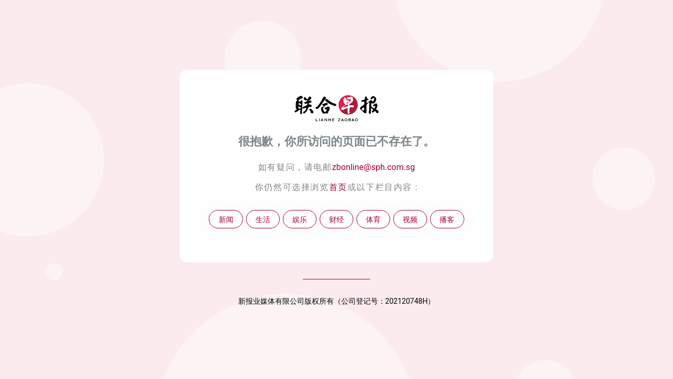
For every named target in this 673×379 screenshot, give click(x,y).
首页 (338, 187)
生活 (263, 219)
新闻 (226, 219)
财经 (336, 219)
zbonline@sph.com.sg (373, 167)
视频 (410, 219)
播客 (447, 219)
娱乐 (299, 219)
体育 (373, 219)
